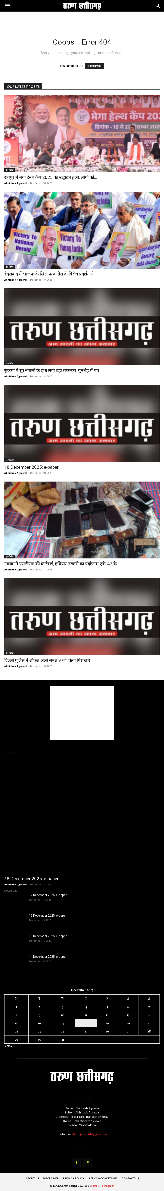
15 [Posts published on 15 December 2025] (16, 1023)
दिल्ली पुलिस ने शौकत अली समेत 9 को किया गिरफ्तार (47, 660)
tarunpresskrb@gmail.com (90, 1134)
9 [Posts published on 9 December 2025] (39, 1015)
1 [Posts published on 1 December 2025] (16, 1007)
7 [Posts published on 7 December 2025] (149, 1007)
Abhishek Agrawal (15, 183)
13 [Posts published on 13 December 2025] (128, 1015)
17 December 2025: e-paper (48, 895)
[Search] (158, 6)
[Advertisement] (82, 19)
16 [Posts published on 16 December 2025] (39, 1023)
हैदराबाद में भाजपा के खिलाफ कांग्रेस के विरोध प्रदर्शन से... (50, 274)
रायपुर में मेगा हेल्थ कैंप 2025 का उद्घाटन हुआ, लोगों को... (50, 177)
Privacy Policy (73, 1178)
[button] (7, 6)
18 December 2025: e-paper (31, 467)
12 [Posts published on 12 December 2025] (107, 1015)
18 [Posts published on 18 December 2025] (85, 1023)
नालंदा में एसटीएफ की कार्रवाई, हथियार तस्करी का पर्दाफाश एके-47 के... (62, 563)
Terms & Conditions (103, 1178)
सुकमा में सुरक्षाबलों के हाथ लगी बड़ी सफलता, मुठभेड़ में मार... (53, 370)
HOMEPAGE (94, 66)
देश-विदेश (9, 170)
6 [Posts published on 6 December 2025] (128, 1007)
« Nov (8, 1046)
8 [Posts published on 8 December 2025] (16, 1015)
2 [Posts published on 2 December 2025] (39, 1007)
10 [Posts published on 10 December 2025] (62, 1015)
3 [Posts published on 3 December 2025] (63, 1007)
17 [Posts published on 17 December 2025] (62, 1023)
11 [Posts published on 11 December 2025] (86, 1015)
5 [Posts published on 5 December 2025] (107, 1007)
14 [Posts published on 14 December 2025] (149, 1015)
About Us (32, 1178)
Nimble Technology (102, 1185)
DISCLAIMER (51, 1178)
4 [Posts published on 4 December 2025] (86, 1007)
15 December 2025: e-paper (48, 936)
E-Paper (10, 459)
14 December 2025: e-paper (48, 956)
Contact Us (130, 1178)
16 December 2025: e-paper (48, 915)
